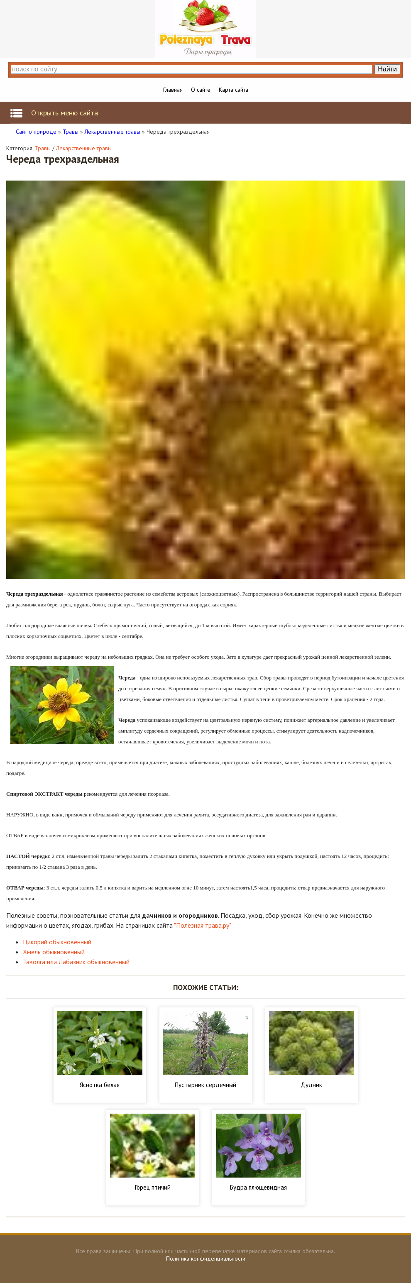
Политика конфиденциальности (205, 1258)
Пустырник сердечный (205, 1085)
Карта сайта (233, 89)
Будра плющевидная (258, 1187)
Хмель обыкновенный (54, 952)
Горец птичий (153, 1187)
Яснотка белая (100, 1085)
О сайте (200, 89)
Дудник (311, 1085)
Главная (173, 89)
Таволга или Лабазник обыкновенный (76, 962)
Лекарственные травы (84, 148)
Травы (43, 148)
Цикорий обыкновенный (57, 942)
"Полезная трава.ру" (202, 925)
